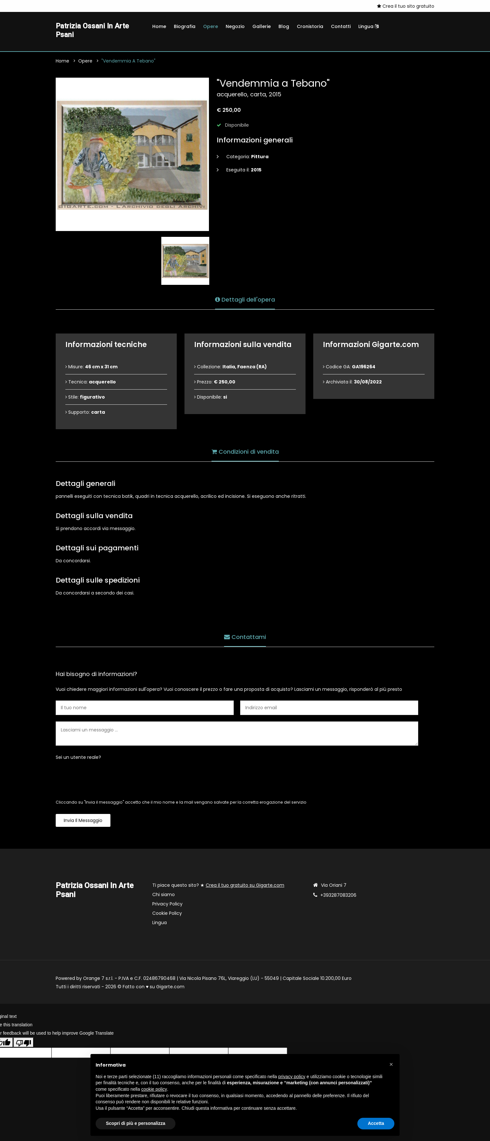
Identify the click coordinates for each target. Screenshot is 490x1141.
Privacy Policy (167, 905)
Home (159, 26)
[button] (391, 1064)
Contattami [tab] (245, 637)
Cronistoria (310, 26)
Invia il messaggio (83, 821)
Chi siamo (163, 896)
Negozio (235, 26)
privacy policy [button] (291, 1076)
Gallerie (261, 26)
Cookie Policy (167, 914)
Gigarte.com (170, 988)
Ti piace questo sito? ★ (218, 886)
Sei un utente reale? (78, 758)
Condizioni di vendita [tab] (245, 452)
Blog (283, 26)
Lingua (368, 26)
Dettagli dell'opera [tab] (245, 300)
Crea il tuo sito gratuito (405, 6)
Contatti (341, 26)
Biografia (184, 26)
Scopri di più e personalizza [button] (135, 1123)
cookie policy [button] (154, 1089)
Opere (210, 26)
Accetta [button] (376, 1123)
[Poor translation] (23, 1044)
